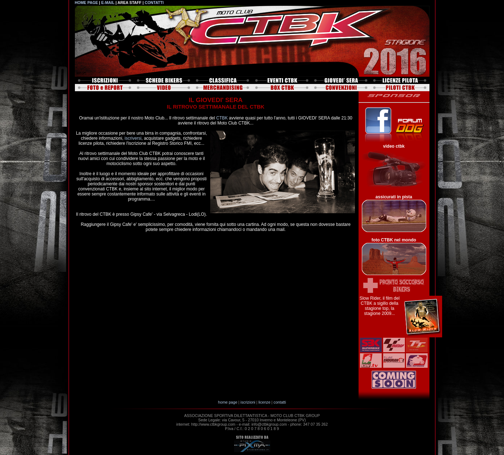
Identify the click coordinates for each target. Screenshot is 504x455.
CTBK (222, 118)
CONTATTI (154, 2)
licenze (264, 402)
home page (227, 402)
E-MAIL (108, 2)
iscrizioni (248, 402)
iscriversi (132, 138)
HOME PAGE (86, 2)
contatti (280, 402)
